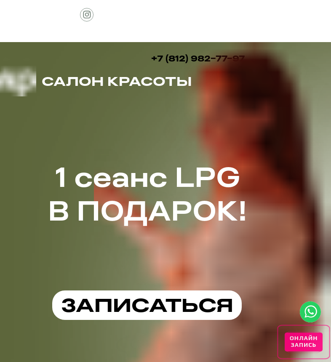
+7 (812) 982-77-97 (198, 58)
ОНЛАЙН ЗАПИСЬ (304, 341)
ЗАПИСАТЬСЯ (147, 304)
